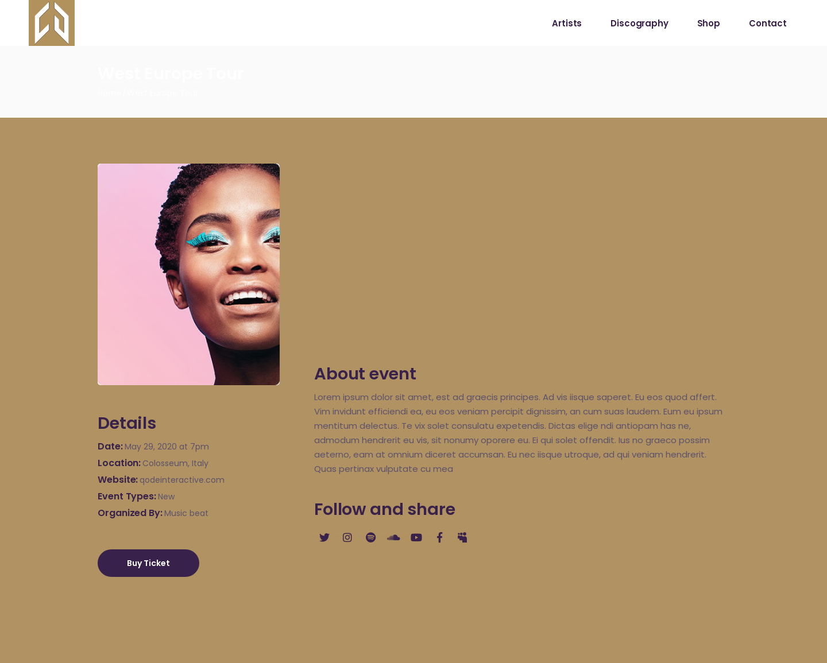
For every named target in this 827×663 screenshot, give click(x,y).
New (166, 496)
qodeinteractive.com (182, 480)
